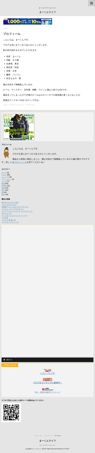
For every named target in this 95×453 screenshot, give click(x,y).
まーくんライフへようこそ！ (47, 445)
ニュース (5, 177)
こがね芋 (5, 218)
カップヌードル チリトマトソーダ (14, 216)
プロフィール (20, 162)
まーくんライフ (47, 12)
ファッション (7, 179)
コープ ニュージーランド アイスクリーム (17, 211)
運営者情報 (58, 435)
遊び (3, 190)
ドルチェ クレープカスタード (13, 209)
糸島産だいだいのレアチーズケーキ (15, 207)
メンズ (4, 181)
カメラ (4, 173)
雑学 (3, 194)
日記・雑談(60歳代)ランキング (47, 392)
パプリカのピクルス (9, 205)
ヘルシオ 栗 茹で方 (9, 220)
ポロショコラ (7, 213)
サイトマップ (48, 435)
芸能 (3, 188)
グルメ (4, 175)
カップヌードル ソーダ (10, 222)
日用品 (4, 186)
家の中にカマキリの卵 (10, 202)
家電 (3, 183)
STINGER (66, 449)
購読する (8, 360)
